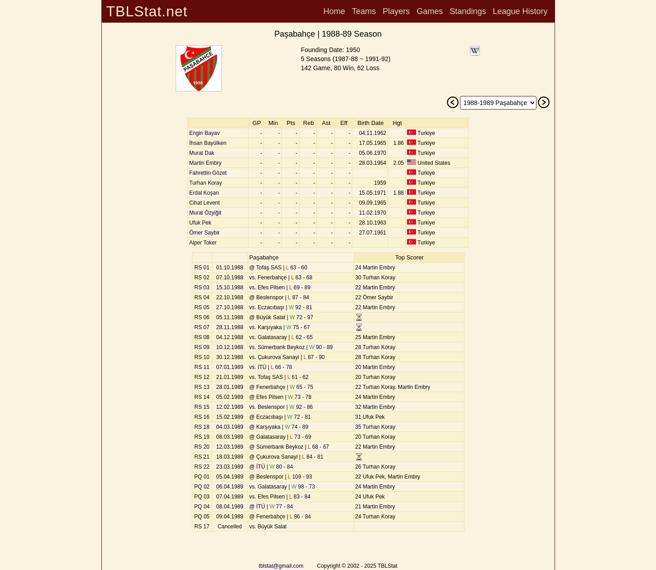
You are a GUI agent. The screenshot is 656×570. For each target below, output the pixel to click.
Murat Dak (201, 153)
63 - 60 (296, 267)
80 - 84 (281, 467)
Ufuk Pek (200, 223)
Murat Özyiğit (205, 213)
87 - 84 (298, 297)
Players (396, 11)
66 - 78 (281, 367)
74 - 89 (296, 427)
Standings (468, 11)
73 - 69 (300, 437)
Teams (364, 11)
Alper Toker (202, 242)
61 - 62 (298, 377)
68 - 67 (318, 447)
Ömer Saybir (204, 233)
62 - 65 (302, 337)
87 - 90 (314, 357)
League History (520, 11)
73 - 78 (299, 397)
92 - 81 (300, 307)
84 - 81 (312, 457)
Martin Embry (205, 163)
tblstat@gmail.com (281, 566)
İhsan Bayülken (207, 143)
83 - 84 (300, 496)
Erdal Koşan (204, 193)
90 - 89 (321, 347)
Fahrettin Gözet (208, 173)
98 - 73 (303, 487)
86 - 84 (300, 516)
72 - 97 (301, 317)
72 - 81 (299, 417)
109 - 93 (300, 477)
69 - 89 (300, 287)
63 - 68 (301, 277)
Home (334, 11)
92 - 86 (301, 407)
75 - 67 (298, 327)
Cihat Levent (204, 203)
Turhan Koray (205, 183)
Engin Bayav (204, 133)
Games (430, 11)
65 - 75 (301, 387)
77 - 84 (281, 506)
